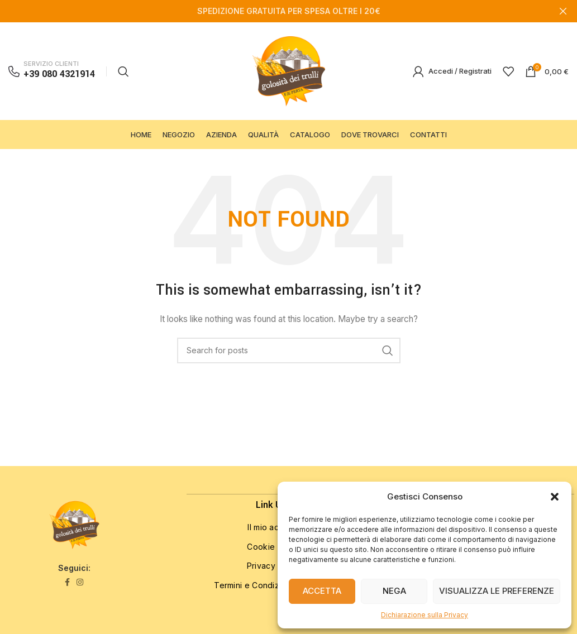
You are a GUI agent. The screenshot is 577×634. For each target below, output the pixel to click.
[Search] (123, 78)
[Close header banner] (563, 11)
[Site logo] (288, 77)
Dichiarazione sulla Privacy (424, 615)
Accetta (322, 590)
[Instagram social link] (80, 595)
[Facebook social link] (67, 595)
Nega (394, 590)
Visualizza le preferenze (496, 590)
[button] (554, 496)
